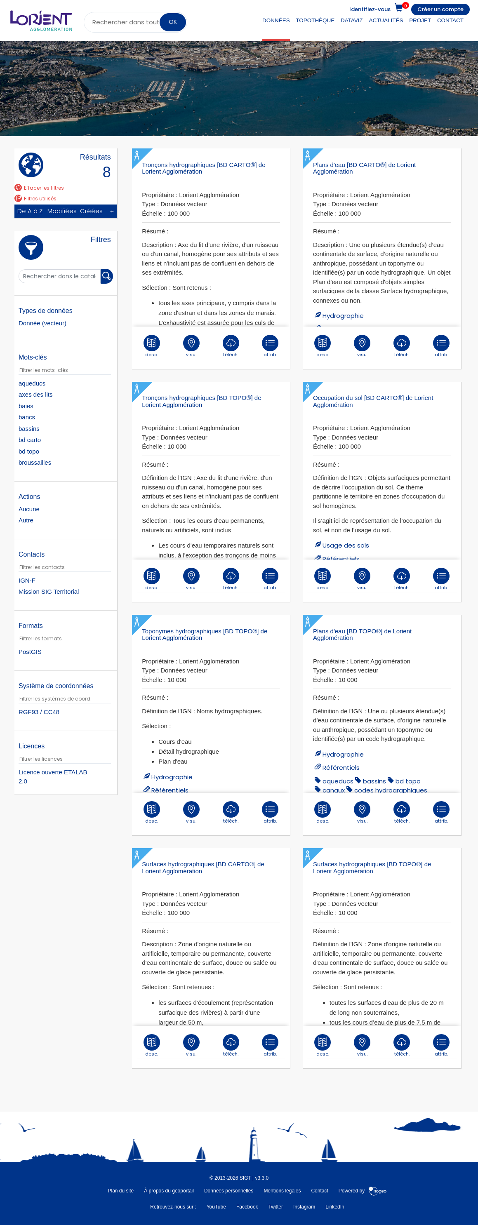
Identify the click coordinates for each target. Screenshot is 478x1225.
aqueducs (338, 781)
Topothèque (315, 20)
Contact (450, 20)
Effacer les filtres (39, 187)
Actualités (386, 20)
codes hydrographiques (390, 790)
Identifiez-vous (370, 9)
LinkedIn (334, 1207)
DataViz (352, 20)
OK (172, 22)
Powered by (363, 1191)
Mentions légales (282, 1191)
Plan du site (121, 1191)
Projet (420, 20)
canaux (334, 790)
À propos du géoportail (169, 1191)
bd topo (408, 781)
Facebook (247, 1207)
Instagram (304, 1207)
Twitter (275, 1207)
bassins (374, 781)
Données (276, 20)
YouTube (216, 1207)
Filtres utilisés (35, 198)
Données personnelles (228, 1191)
